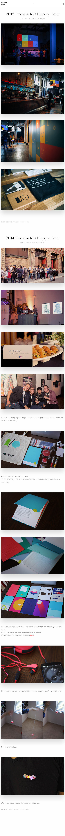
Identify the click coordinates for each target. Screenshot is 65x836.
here (32, 635)
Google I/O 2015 (12, 222)
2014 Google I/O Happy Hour (32, 238)
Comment (41, 18)
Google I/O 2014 (12, 809)
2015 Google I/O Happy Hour (32, 14)
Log (21, 18)
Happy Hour (24, 222)
